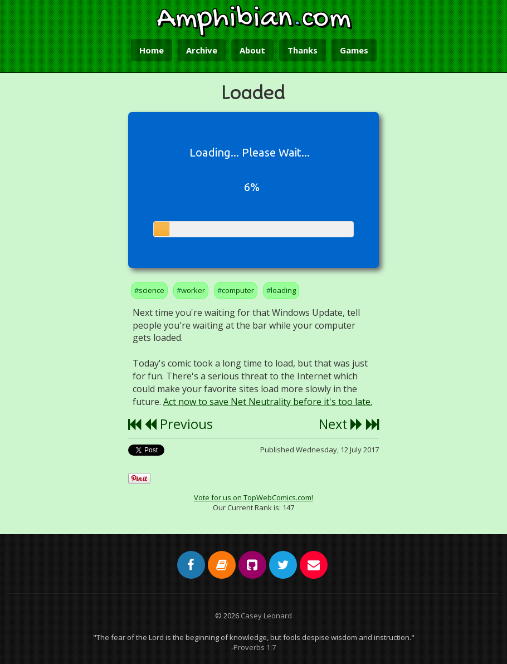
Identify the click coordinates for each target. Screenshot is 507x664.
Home (151, 50)
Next (341, 424)
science (151, 290)
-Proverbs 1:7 (253, 647)
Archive (201, 50)
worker (193, 290)
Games (354, 50)
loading (283, 290)
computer (238, 290)
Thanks (302, 50)
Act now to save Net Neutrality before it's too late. (267, 402)
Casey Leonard (266, 616)
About (252, 50)
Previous (178, 424)
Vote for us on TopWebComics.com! (253, 497)
